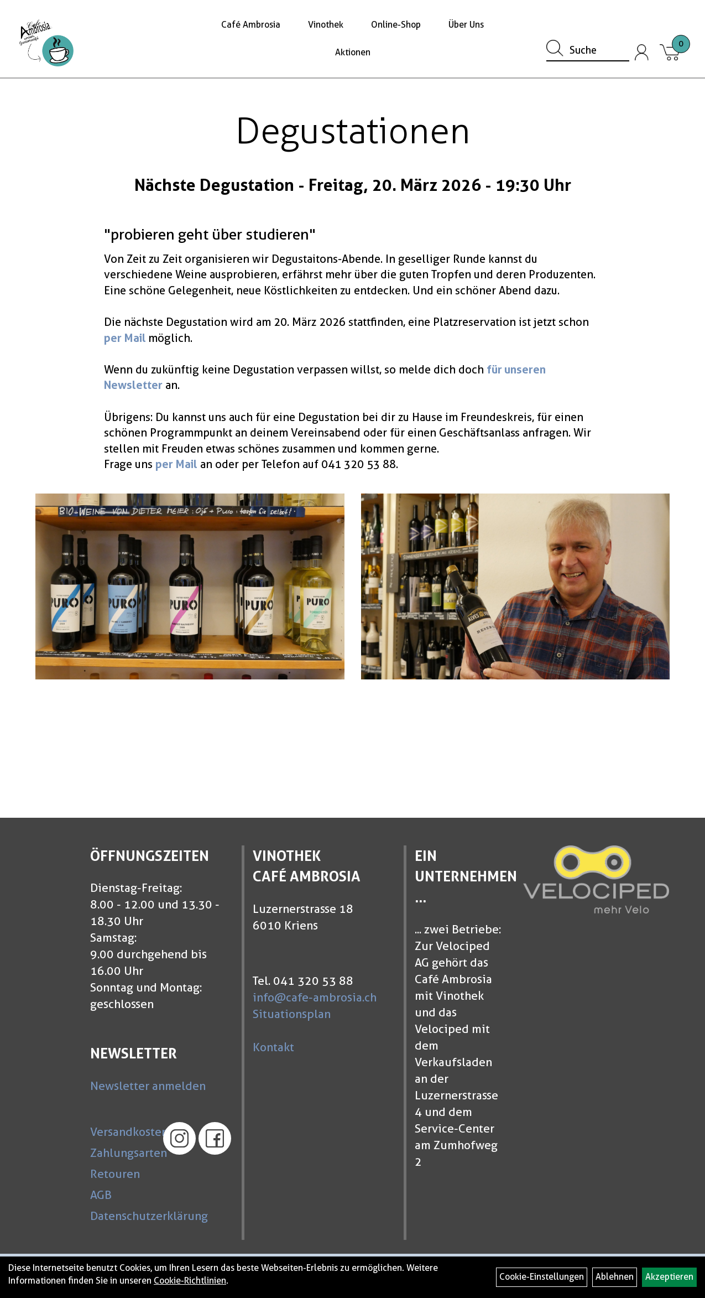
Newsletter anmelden (148, 1086)
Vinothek (325, 24)
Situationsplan (292, 1014)
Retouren (115, 1174)
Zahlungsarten (121, 1153)
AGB (101, 1195)
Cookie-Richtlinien (190, 1280)
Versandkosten (121, 1132)
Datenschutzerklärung (121, 1216)
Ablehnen (615, 1276)
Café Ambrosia (250, 24)
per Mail (125, 338)
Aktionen (352, 52)
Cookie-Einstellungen (541, 1276)
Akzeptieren (669, 1276)
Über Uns (466, 24)
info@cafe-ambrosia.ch (315, 997)
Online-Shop (396, 24)
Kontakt (273, 1047)
